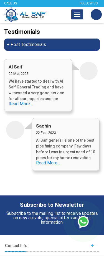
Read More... (20, 103)
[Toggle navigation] (77, 14)
